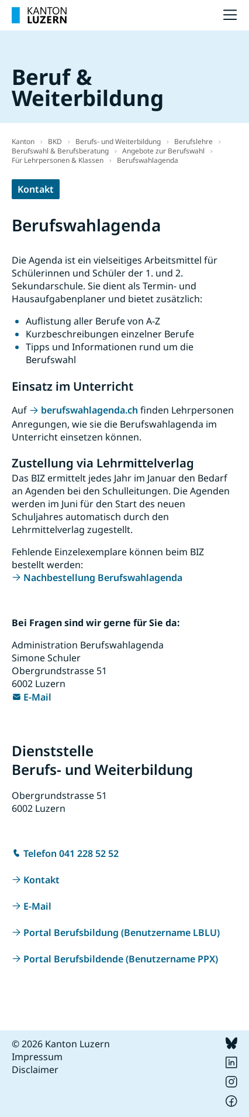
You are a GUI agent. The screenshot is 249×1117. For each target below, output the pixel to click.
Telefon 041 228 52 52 (71, 853)
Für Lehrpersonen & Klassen (57, 160)
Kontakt (36, 189)
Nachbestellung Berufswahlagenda (102, 577)
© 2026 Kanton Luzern (61, 1043)
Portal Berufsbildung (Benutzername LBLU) (121, 932)
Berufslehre (193, 141)
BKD (55, 141)
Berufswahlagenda (147, 160)
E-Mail (37, 697)
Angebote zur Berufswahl (163, 151)
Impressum (37, 1056)
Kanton (23, 141)
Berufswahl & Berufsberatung (60, 151)
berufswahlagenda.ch (89, 410)
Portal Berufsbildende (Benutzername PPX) (120, 958)
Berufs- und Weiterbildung (118, 141)
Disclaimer (35, 1069)
